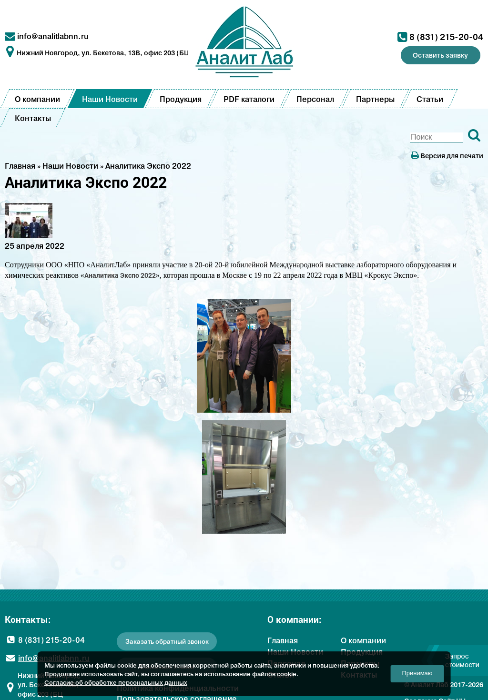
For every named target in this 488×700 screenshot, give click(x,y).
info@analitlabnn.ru (53, 36)
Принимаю (417, 673)
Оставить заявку (440, 55)
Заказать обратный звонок (167, 642)
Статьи (430, 99)
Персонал (315, 99)
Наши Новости (110, 99)
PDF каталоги (249, 99)
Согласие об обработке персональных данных (115, 682)
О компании (37, 99)
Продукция (181, 99)
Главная (282, 640)
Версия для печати (447, 155)
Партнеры (375, 99)
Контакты (33, 118)
